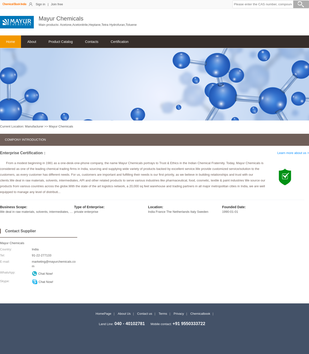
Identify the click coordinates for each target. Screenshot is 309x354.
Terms (163, 313)
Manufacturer (34, 126)
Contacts (91, 42)
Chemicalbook (200, 313)
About (31, 42)
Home (10, 42)
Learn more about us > (293, 153)
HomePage (103, 313)
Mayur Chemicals (12, 243)
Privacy (179, 313)
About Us (124, 313)
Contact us (144, 313)
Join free (57, 4)
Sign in (40, 4)
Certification (120, 42)
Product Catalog (61, 42)
